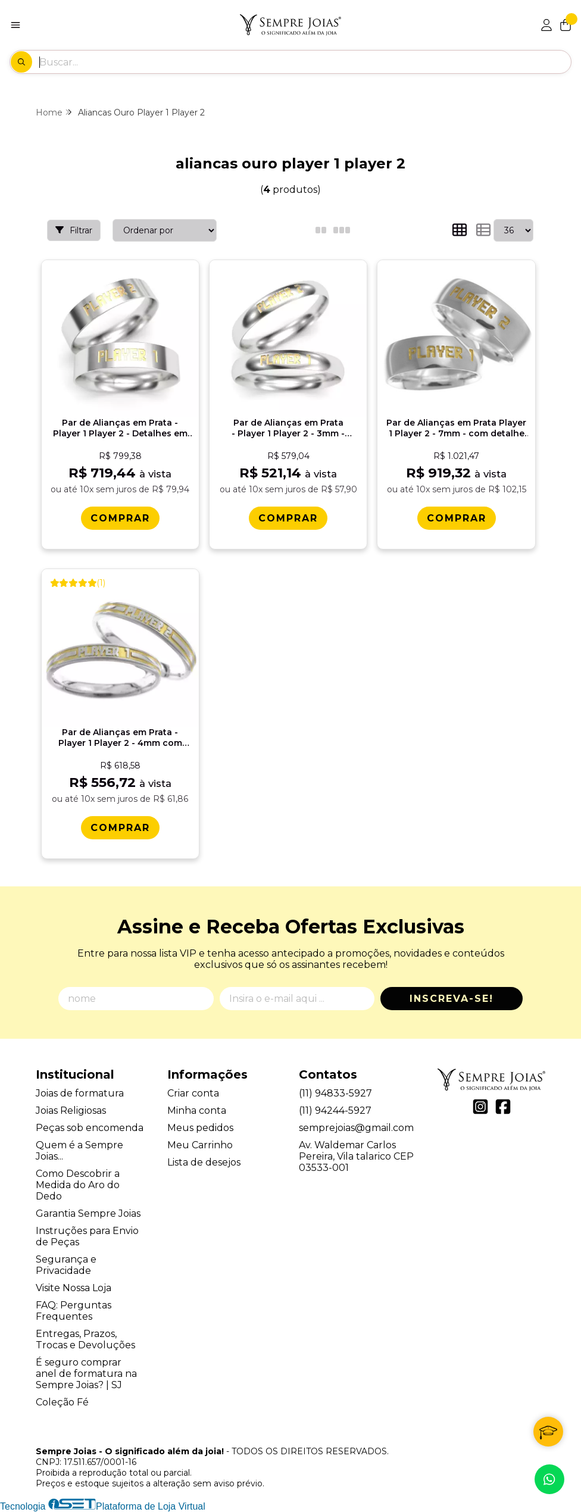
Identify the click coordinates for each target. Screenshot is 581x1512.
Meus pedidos (200, 1127)
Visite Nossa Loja (73, 1288)
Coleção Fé (62, 1402)
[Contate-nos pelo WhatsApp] (549, 1479)
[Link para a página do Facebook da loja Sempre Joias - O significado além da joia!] (503, 1106)
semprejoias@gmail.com (356, 1127)
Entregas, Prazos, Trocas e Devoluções (85, 1339)
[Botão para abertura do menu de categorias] (15, 25)
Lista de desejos (203, 1162)
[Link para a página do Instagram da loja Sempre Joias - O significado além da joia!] (480, 1106)
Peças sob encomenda (89, 1127)
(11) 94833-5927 (335, 1093)
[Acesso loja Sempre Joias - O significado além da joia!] (546, 25)
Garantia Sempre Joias (88, 1213)
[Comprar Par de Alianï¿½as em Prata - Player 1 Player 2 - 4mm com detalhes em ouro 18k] (120, 827)
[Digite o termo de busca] (304, 62)
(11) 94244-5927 (335, 1110)
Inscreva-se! (451, 998)
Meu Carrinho (200, 1145)
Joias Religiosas (71, 1110)
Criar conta (193, 1093)
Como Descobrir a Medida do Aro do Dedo (78, 1185)
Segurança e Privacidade (66, 1265)
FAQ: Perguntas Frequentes (73, 1310)
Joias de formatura (80, 1093)
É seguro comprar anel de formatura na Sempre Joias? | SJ (86, 1374)
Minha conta (196, 1110)
